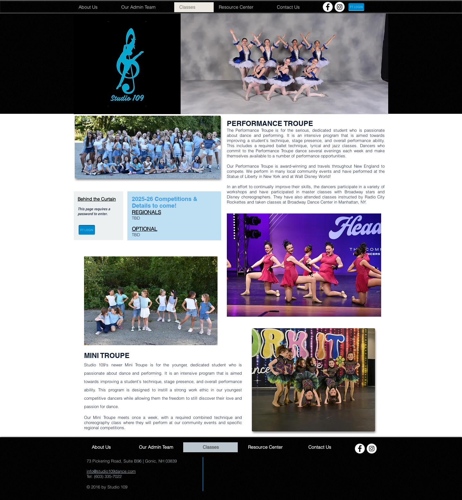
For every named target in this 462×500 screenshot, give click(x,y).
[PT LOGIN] (356, 7)
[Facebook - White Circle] (328, 7)
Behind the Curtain (97, 199)
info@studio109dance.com (111, 471)
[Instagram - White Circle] (340, 7)
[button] (284, 63)
